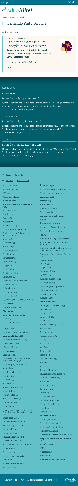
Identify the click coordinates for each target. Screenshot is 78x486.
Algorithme (9, 210)
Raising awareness (12, 467)
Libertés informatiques (15, 339)
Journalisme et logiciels (51, 324)
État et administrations (52, 216)
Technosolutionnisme (51, 400)
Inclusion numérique (50, 279)
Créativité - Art (11, 288)
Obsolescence (10, 402)
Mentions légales (35, 480)
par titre (9, 180)
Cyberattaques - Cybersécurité (18, 300)
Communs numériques (15, 280)
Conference (10, 284)
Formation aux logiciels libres (54, 238)
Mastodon (9, 376)
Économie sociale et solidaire (55, 189)
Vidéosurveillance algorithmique (56, 434)
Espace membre (48, 212)
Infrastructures (48, 294)
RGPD (44, 343)
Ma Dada (8, 368)
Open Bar (9, 406)
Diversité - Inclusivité (14, 315)
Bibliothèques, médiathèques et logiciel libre (17, 234)
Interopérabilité (49, 317)
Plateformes (9, 448)
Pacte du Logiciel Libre (14, 425)
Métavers (8, 383)
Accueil (4, 17)
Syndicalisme (47, 389)
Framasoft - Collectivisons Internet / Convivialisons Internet (56, 249)
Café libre (9, 254)
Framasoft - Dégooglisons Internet (55, 255)
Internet (45, 313)
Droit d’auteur (11, 322)
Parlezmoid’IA (11, 433)
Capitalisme (9, 261)
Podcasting (9, 452)
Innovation (46, 298)
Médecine (8, 379)
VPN (43, 448)
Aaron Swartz (10, 185)
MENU (71, 2)
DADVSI (8, 303)
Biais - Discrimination (14, 229)
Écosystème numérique (52, 193)
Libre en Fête (10, 347)
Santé (44, 347)
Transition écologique (51, 423)
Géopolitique (47, 267)
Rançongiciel (47, 328)
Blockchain (9, 243)
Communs (9, 277)
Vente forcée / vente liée (52, 427)
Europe (45, 219)
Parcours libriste (12, 429)
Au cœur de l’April (12, 225)
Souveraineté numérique (53, 374)
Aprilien (8, 214)
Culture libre (10, 296)
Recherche (46, 332)
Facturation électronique (52, 227)
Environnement (48, 208)
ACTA (6, 193)
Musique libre (11, 395)
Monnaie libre (10, 391)
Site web (45, 362)
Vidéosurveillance (49, 431)
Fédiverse (45, 235)
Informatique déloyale (52, 286)
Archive (8, 218)
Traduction (46, 412)
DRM (7, 318)
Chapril (8, 265)
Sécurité (45, 355)
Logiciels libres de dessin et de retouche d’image (16, 359)
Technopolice (47, 396)
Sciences (45, 351)
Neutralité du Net (12, 398)
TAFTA (44, 393)
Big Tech (8, 239)
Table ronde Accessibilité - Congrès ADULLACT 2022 (27, 44)
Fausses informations (51, 231)
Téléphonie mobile (49, 404)
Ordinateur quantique (14, 421)
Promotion (9, 460)
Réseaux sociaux (49, 336)
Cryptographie (10, 292)
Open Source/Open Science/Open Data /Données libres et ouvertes (17, 412)
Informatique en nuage (52, 290)
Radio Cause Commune (14, 463)
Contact (8, 480)
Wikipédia (46, 452)
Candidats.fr (9, 258)
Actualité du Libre (12, 197)
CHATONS (9, 269)
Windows (45, 455)
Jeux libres (46, 321)
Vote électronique (49, 444)
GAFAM (45, 264)
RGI (43, 339)
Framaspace (46, 260)
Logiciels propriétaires (15, 364)
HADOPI (45, 275)
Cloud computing (12, 273)
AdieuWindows (11, 201)
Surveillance (47, 385)
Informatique (48, 282)
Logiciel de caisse (12, 355)
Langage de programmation (16, 332)
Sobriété (45, 366)
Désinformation (12, 307)
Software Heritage (49, 370)
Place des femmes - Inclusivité (19, 444)
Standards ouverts (50, 377)
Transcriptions (48, 419)
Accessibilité (10, 189)
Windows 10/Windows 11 (52, 459)
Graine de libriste (49, 271)
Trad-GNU (46, 408)
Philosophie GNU (12, 440)
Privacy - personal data (15, 456)
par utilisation (23, 180)
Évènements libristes (51, 223)
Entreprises (47, 204)
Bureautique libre (12, 250)
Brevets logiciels (12, 246)
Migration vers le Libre (14, 387)
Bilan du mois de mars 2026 (20, 98)
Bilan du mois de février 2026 (21, 121)
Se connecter (51, 480)
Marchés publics (12, 372)
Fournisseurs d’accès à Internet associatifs (54, 243)
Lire (9, 67)
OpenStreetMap (11, 418)
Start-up (45, 381)
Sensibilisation (48, 358)
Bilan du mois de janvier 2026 (22, 144)
